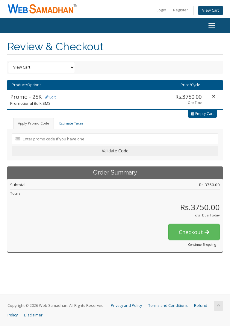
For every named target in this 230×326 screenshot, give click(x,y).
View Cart (210, 10)
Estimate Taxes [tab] (71, 123)
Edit (50, 97)
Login (161, 10)
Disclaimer (33, 315)
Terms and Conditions (168, 305)
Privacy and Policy (126, 305)
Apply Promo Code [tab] (33, 123)
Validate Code (115, 151)
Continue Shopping (202, 244)
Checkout (194, 232)
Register (180, 10)
